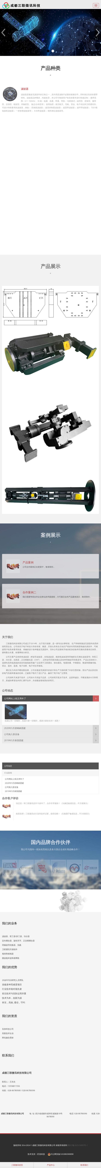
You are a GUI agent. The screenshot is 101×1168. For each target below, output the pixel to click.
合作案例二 (29, 591)
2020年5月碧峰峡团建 (15, 726)
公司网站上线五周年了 (15, 697)
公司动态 (8, 764)
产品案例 (28, 561)
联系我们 (84, 1165)
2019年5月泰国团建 (13, 739)
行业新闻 (8, 771)
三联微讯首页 (17, 1165)
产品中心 (50, 1165)
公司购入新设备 (11, 732)
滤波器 (24, 87)
